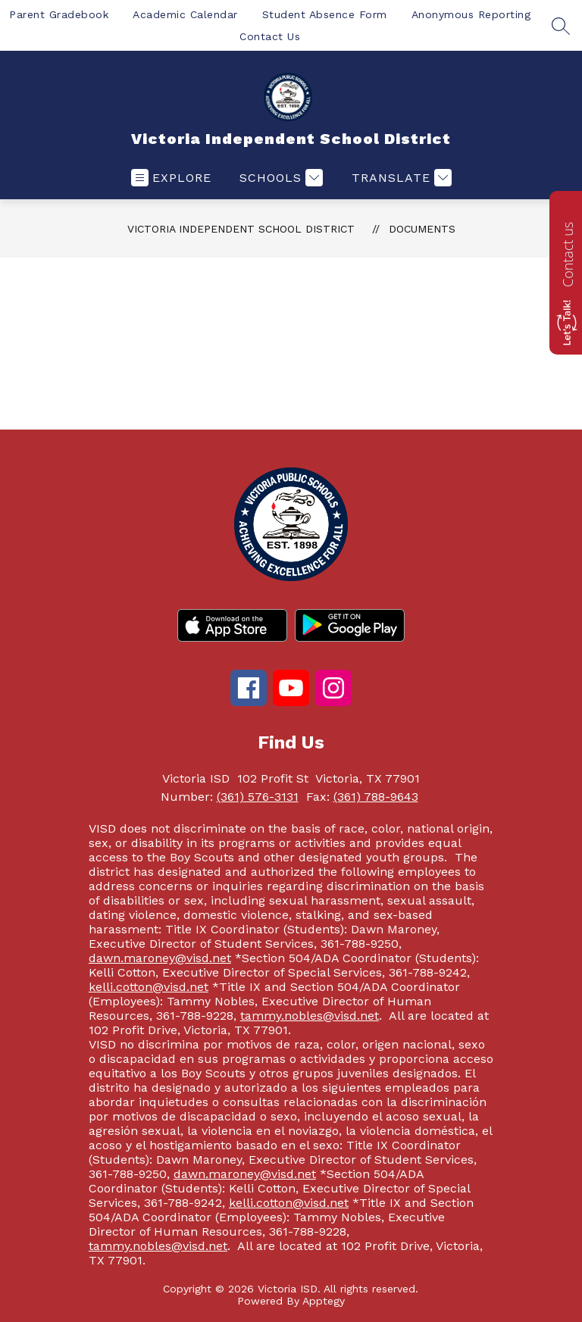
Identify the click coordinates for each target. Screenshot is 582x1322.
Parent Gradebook (58, 14)
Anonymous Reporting (471, 14)
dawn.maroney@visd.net (160, 958)
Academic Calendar (185, 14)
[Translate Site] (400, 177)
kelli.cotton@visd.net (148, 987)
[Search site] (561, 26)
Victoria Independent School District (241, 229)
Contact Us (269, 36)
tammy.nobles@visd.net (309, 1015)
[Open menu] (171, 177)
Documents (422, 229)
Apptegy (323, 1301)
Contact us (568, 254)
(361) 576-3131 (258, 796)
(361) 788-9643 (375, 796)
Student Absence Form (324, 14)
